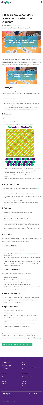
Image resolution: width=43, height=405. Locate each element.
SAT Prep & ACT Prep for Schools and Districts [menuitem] (31, 367)
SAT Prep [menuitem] (24, 364)
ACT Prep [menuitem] (24, 362)
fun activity (37, 338)
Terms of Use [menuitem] (4, 396)
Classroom (15, 28)
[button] (41, 1)
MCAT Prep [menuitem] (4, 383)
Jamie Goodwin (6, 25)
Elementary (27, 28)
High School (9, 28)
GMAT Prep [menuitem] (4, 379)
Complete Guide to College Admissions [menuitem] (31, 376)
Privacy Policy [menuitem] (9, 396)
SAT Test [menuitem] (24, 385)
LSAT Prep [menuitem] (4, 381)
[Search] (38, 2)
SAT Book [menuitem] (24, 379)
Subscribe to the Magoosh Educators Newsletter (17, 344)
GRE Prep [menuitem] (4, 376)
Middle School (21, 28)
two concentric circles (28, 253)
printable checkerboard (27, 124)
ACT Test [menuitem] (24, 383)
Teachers (3, 28)
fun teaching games (30, 333)
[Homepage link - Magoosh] (6, 394)
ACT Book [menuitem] (24, 381)
